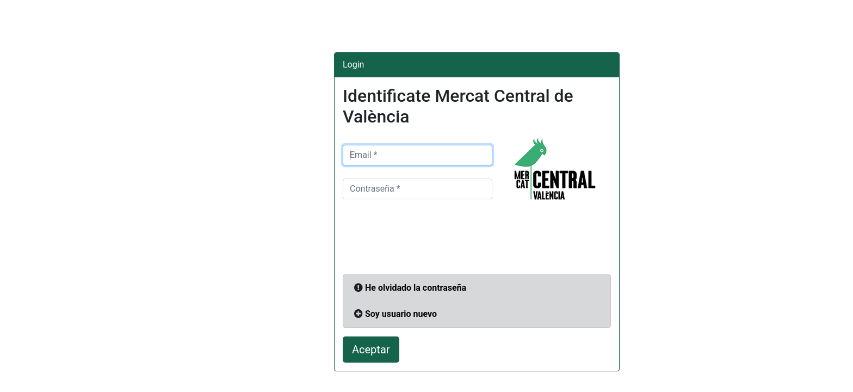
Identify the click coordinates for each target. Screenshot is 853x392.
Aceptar (371, 349)
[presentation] (425, 240)
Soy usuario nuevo (401, 314)
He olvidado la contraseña (415, 288)
